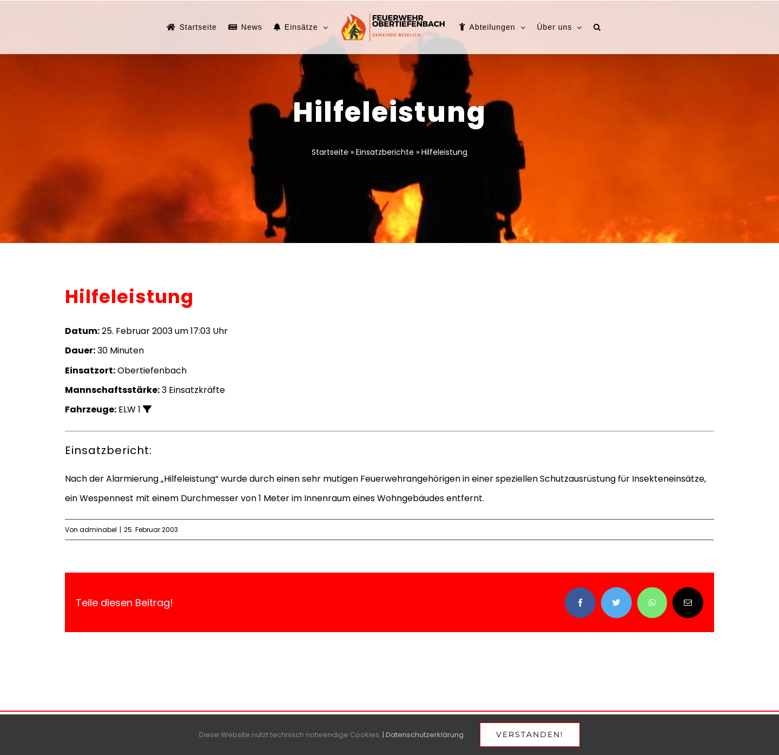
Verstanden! (530, 734)
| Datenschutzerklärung (423, 735)
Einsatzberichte (385, 152)
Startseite (330, 152)
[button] (597, 27)
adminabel (98, 529)
